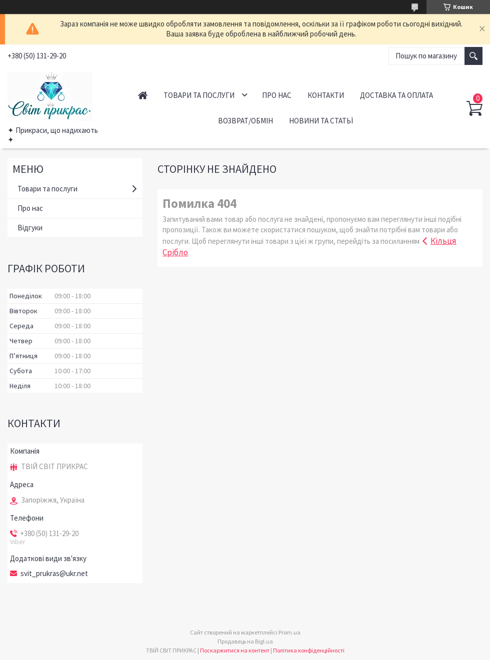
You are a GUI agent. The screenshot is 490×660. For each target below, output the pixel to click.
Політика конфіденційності (308, 650)
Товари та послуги (199, 95)
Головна (142, 95)
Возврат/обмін (245, 120)
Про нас (277, 95)
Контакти (326, 95)
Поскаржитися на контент (235, 650)
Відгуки (30, 227)
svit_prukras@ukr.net (54, 573)
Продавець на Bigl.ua (245, 641)
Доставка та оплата (396, 95)
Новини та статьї (321, 120)
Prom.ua (289, 632)
